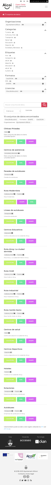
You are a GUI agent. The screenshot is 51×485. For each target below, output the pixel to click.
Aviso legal (30, 474)
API (42, 427)
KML (21, 141)
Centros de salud (12, 329)
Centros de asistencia (14, 150)
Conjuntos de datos (13, 14)
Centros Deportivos (13, 349)
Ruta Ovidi (9, 271)
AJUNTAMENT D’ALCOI (38, 1)
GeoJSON (10, 141)
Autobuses (9, 408)
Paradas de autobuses (14, 171)
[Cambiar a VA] (24, 1)
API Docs (7, 429)
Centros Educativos (13, 230)
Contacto (21, 474)
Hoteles (7, 369)
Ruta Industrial (11, 290)
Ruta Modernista (12, 191)
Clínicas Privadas (12, 129)
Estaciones (9, 388)
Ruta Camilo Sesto (12, 310)
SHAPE (31, 141)
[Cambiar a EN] (27, 1)
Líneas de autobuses (14, 210)
